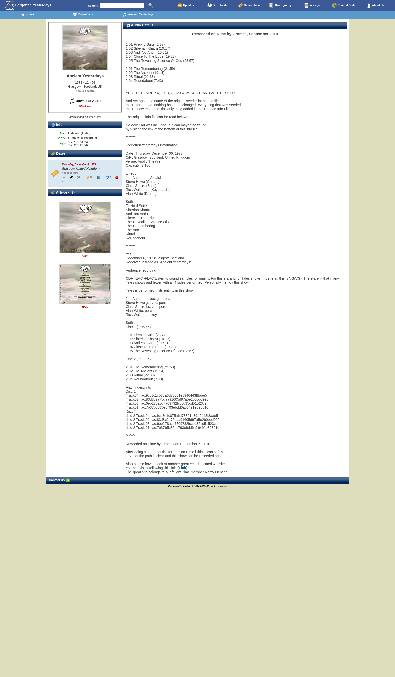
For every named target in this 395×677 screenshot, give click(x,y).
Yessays (312, 5)
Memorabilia (249, 5)
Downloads (217, 5)
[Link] (182, 468)
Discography (280, 5)
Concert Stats (344, 5)
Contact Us (59, 480)
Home (27, 15)
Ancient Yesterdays (138, 15)
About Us (375, 5)
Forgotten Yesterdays (28, 5)
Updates (185, 5)
